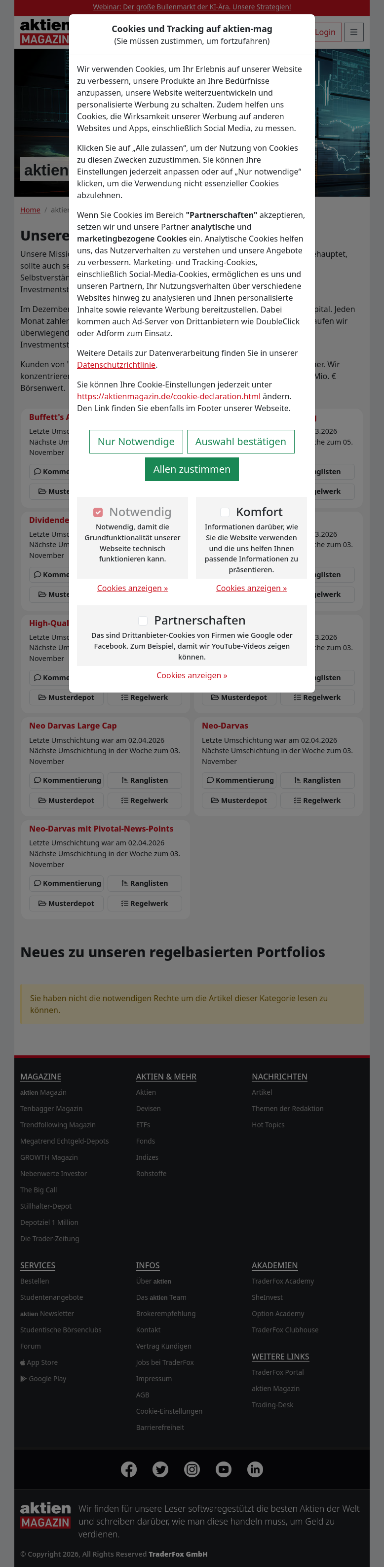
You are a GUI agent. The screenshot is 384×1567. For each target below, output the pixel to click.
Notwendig (140, 511)
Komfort (259, 511)
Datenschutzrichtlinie (116, 364)
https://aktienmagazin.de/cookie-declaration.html (169, 396)
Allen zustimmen (192, 469)
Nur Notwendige (136, 441)
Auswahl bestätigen (240, 441)
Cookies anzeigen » (132, 588)
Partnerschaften (200, 620)
